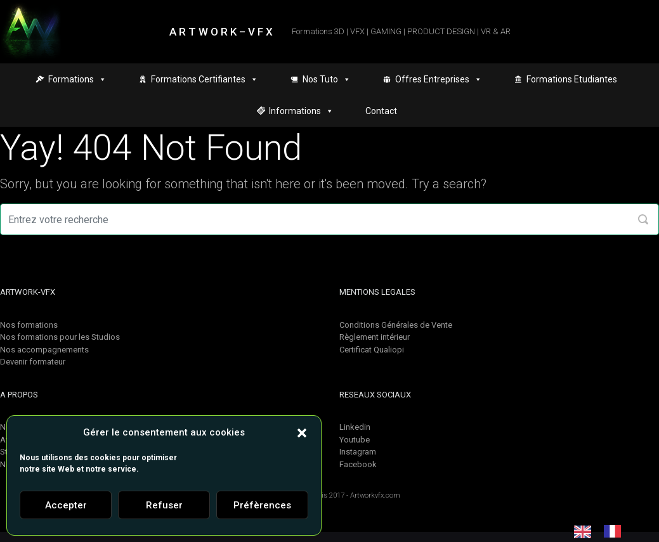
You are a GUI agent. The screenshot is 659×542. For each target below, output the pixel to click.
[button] (302, 432)
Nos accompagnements (44, 349)
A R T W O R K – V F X (221, 31)
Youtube (354, 439)
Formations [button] (77, 79)
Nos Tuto (327, 79)
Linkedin (354, 427)
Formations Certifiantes (204, 79)
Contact (381, 111)
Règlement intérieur (374, 337)
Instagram (357, 451)
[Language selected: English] (604, 531)
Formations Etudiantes (571, 79)
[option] (615, 531)
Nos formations (29, 325)
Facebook (358, 464)
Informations (301, 111)
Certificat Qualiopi (371, 349)
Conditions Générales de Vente (395, 325)
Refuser (164, 505)
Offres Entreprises (438, 79)
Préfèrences (262, 505)
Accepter (66, 505)
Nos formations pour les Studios (60, 337)
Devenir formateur (32, 361)
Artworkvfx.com (375, 495)
